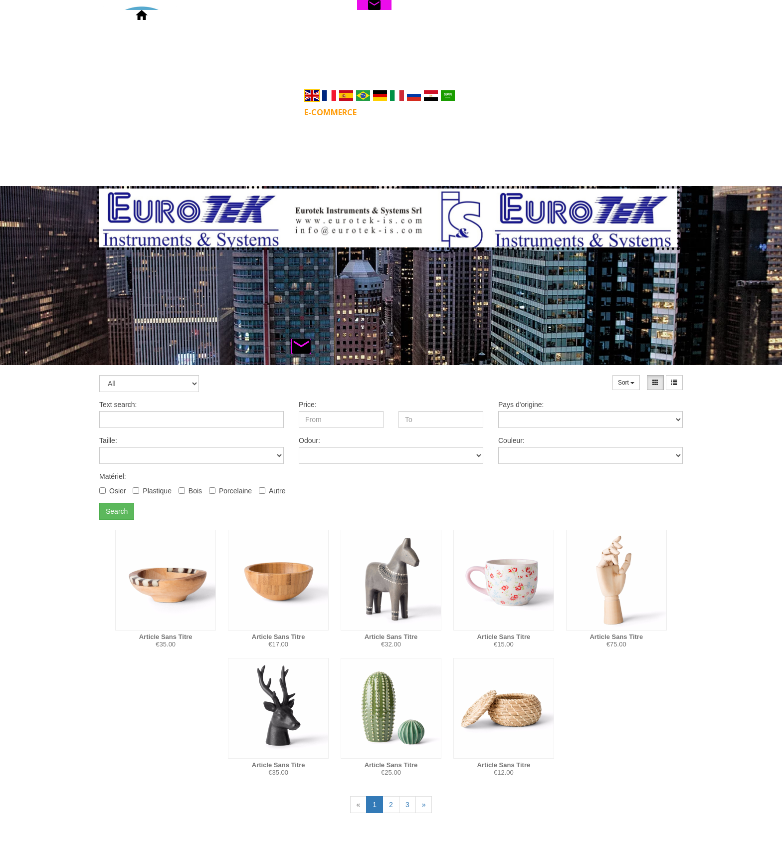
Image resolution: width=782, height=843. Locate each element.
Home (209, 112)
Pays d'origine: (521, 405)
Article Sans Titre (166, 636)
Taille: (108, 440)
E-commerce (330, 112)
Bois (190, 491)
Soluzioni (399, 112)
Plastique (152, 491)
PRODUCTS (262, 112)
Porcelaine (230, 491)
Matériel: (112, 476)
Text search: (118, 405)
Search (117, 511)
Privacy (569, 112)
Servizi (455, 112)
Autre (272, 491)
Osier (112, 491)
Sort (626, 382)
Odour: (309, 440)
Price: (308, 405)
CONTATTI (510, 112)
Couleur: (511, 440)
